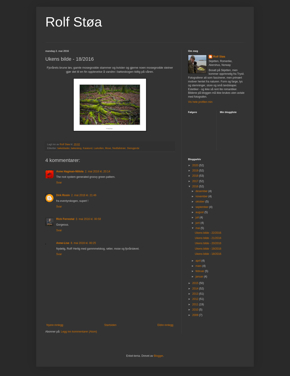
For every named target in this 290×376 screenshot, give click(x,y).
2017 (195, 181)
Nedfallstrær (119, 148)
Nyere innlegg (54, 325)
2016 (195, 186)
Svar (59, 182)
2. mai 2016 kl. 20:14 (97, 171)
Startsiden (110, 325)
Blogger (158, 355)
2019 (195, 170)
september (202, 207)
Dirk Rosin (63, 195)
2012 (195, 299)
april (198, 260)
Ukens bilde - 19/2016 (208, 248)
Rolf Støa (73, 21)
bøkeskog (76, 148)
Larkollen (99, 148)
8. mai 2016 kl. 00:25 (83, 243)
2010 (195, 309)
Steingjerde (133, 148)
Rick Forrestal (65, 219)
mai (198, 228)
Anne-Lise (62, 243)
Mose (108, 148)
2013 (195, 293)
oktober (200, 201)
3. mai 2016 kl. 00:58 (88, 219)
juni (198, 222)
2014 (195, 288)
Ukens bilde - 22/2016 (208, 232)
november (202, 196)
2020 (195, 165)
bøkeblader (64, 148)
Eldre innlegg (165, 325)
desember (202, 191)
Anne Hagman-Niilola (70, 171)
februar (200, 271)
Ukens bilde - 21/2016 (208, 238)
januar (200, 276)
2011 (195, 304)
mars (199, 266)
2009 (195, 315)
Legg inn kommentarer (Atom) (79, 331)
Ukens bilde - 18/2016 (208, 253)
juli (198, 217)
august (200, 212)
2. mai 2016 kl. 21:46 (83, 195)
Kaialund (87, 148)
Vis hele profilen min (200, 102)
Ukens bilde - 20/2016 (208, 243)
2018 (195, 175)
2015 (195, 283)
